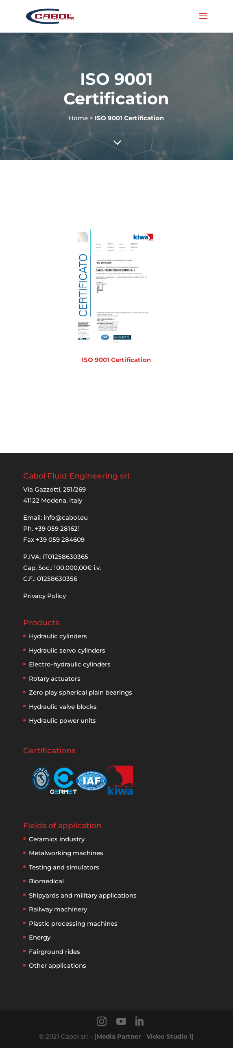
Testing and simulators (64, 867)
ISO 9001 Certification (116, 360)
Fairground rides (54, 951)
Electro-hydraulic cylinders (70, 664)
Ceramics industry (57, 839)
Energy (39, 937)
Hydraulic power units (62, 720)
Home (78, 118)
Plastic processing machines (73, 923)
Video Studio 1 (169, 1036)
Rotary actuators (55, 678)
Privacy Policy (44, 596)
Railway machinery (58, 909)
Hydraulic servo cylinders (67, 650)
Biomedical (46, 881)
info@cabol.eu (66, 517)
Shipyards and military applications (83, 895)
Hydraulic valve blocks (63, 706)
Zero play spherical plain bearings (80, 692)
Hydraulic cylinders (58, 636)
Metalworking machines (66, 853)
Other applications (57, 965)
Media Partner (118, 1036)
